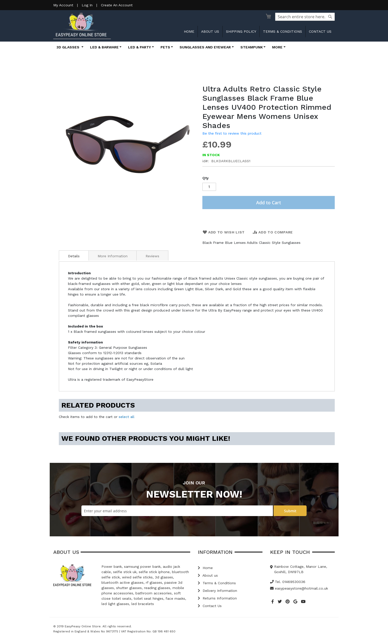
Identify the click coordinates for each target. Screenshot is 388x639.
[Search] (330, 17)
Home (189, 31)
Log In (87, 5)
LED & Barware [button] (104, 47)
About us (210, 31)
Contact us (320, 31)
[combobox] (305, 17)
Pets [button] (165, 47)
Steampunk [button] (251, 47)
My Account (63, 5)
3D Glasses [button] (68, 47)
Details (74, 256)
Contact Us (210, 606)
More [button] (277, 47)
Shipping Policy (241, 31)
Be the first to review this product (231, 133)
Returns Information (217, 598)
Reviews (152, 256)
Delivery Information (217, 591)
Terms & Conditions (282, 31)
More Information (113, 256)
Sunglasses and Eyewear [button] (205, 47)
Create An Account (117, 5)
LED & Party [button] (139, 47)
